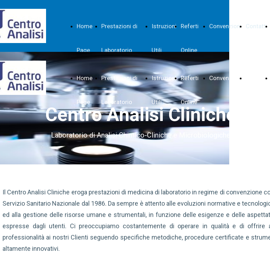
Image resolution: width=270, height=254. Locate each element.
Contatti (256, 26)
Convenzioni (225, 26)
